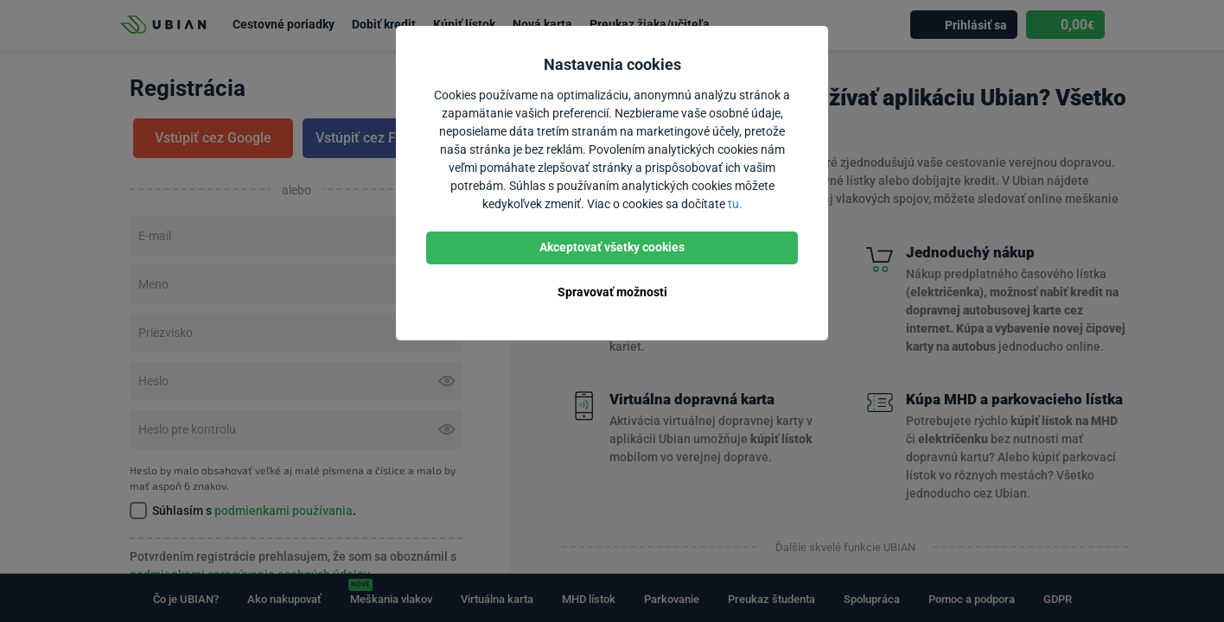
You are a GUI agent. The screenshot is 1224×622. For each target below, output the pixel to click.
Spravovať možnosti (612, 292)
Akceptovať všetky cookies (612, 247)
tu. (735, 204)
